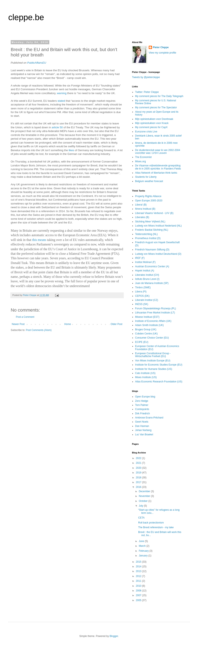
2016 (139, 487)
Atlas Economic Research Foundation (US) (158, 381)
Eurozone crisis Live (146, 131)
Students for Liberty (146, 176)
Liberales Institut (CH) (147, 274)
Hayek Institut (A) (144, 270)
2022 (139, 458)
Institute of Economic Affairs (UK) (153, 321)
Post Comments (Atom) (39, 330)
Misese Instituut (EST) (147, 316)
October (143, 501)
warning (61, 93)
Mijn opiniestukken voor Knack (152, 123)
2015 (139, 561)
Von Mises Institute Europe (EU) (152, 360)
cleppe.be (26, 17)
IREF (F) (140, 258)
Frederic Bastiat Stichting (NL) (151, 229)
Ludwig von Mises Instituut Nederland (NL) (158, 225)
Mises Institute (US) (146, 377)
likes (71, 150)
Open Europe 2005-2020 (148, 200)
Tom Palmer (141, 405)
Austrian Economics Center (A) (152, 266)
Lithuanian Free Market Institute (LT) (155, 312)
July (141, 505)
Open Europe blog (145, 396)
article (55, 127)
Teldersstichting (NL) (146, 234)
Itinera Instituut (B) (145, 208)
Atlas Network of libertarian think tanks (156, 172)
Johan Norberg (143, 430)
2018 (139, 477)
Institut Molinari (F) (145, 262)
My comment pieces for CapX (151, 127)
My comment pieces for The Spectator (156, 107)
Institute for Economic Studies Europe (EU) (158, 364)
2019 (139, 472)
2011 (139, 580)
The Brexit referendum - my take (156, 527)
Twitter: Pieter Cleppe (147, 92)
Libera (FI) (140, 291)
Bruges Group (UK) (145, 329)
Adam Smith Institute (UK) (149, 325)
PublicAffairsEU (36, 62)
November (145, 496)
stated (61, 100)
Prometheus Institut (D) (147, 238)
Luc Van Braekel (144, 434)
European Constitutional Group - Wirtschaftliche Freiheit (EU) (153, 355)
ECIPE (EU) (141, 342)
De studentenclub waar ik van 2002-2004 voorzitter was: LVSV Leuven (157, 151)
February (144, 550)
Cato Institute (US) (145, 373)
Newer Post (18, 324)
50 (61, 127)
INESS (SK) (141, 304)
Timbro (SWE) (143, 287)
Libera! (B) (141, 204)
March (142, 545)
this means (39, 240)
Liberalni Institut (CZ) (146, 300)
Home (67, 324)
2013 (139, 571)
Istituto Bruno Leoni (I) (147, 279)
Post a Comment (25, 316)
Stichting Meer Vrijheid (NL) (150, 221)
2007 (139, 595)
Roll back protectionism (151, 522)
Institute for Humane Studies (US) (153, 369)
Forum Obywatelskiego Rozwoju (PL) (155, 308)
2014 (139, 566)
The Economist (143, 157)
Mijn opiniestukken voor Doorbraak (154, 119)
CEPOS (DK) (142, 295)
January (143, 555)
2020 (139, 467)
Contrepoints (142, 409)
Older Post (116, 324)
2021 (139, 462)
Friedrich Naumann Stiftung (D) (152, 249)
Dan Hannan (142, 426)
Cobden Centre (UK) (146, 333)
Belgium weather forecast (149, 181)
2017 (139, 482)
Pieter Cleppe (161, 47)
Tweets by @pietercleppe (146, 77)
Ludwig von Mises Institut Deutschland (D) (158, 253)
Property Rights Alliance (148, 196)
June (142, 541)
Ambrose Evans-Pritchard (149, 417)
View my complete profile (162, 52)
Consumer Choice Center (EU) (152, 337)
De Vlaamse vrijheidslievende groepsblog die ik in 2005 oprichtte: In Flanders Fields (158, 167)
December (145, 491)
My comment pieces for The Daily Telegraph (159, 96)
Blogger (114, 636)
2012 (139, 576)
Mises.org (140, 161)
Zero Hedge (141, 401)
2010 (139, 585)
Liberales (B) (142, 217)
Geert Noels (141, 421)
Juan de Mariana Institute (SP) (152, 283)
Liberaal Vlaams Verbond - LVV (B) (154, 213)
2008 (139, 590)
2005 (139, 600)
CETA (141, 517)
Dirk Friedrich (142, 413)
